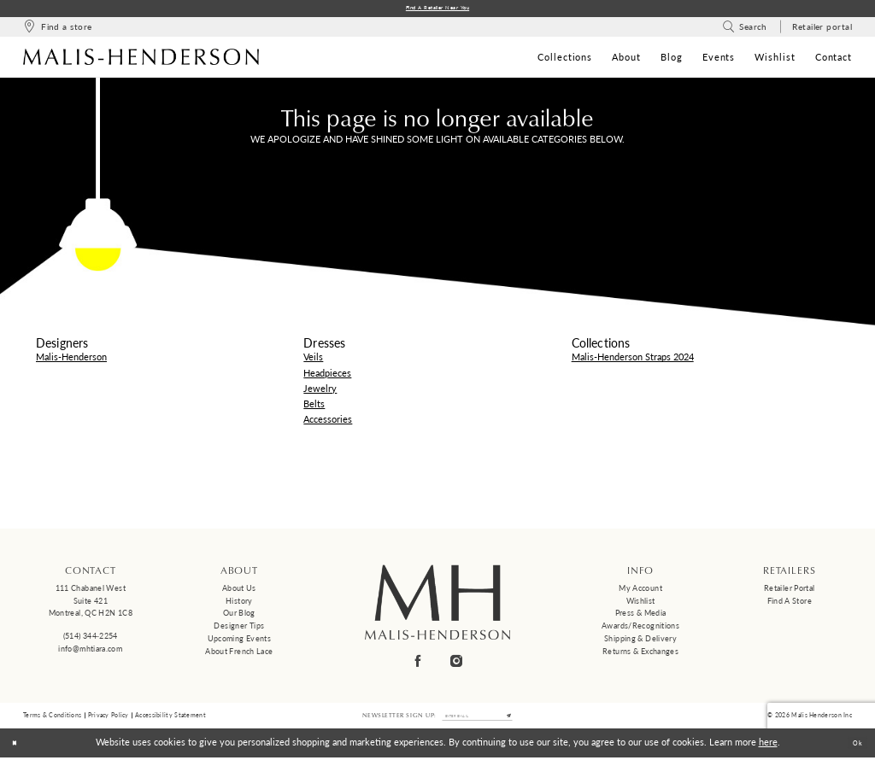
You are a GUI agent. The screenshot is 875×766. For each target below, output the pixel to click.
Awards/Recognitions (640, 628)
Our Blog (239, 616)
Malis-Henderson (71, 360)
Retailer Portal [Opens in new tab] (789, 591)
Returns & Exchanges (640, 654)
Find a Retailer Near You (438, 9)
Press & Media (641, 616)
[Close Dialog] (19, 751)
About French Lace (239, 654)
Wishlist (640, 604)
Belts (314, 407)
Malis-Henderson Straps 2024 (633, 360)
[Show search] (744, 30)
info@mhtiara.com (90, 652)
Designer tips (239, 628)
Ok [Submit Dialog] (853, 752)
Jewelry (320, 391)
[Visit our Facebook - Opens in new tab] (419, 665)
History (239, 604)
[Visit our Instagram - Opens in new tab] (457, 665)
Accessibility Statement (170, 721)
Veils (313, 360)
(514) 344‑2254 (90, 639)
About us (239, 591)
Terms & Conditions (52, 721)
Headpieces (327, 376)
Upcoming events (240, 641)
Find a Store (789, 604)
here (768, 751)
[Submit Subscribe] (526, 721)
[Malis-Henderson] (141, 59)
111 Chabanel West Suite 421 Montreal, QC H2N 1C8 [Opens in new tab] (90, 604)
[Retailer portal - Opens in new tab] (822, 30)
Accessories (327, 422)
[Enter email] (477, 721)
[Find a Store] (57, 30)
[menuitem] (57, 30)
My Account (640, 591)
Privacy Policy (108, 721)
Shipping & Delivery (640, 641)
